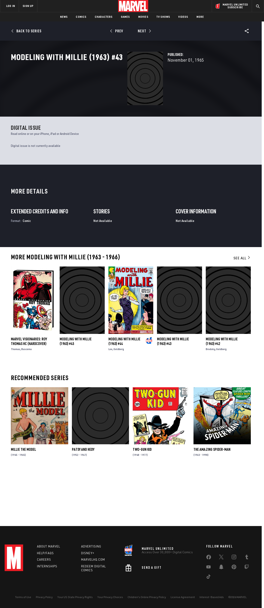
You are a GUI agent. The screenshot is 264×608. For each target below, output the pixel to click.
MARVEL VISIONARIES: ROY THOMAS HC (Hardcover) (29, 393)
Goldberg (119, 401)
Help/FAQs (45, 553)
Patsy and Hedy (83, 501)
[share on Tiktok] (208, 577)
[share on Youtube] (208, 568)
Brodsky (210, 401)
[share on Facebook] (208, 558)
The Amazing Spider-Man (211, 501)
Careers (44, 559)
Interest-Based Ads (212, 597)
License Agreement (183, 597)
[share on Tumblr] (246, 558)
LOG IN (10, 6)
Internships (47, 566)
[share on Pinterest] (234, 568)
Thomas (15, 401)
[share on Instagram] (234, 558)
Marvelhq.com (93, 559)
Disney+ (87, 553)
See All (242, 310)
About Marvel (48, 546)
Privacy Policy (44, 597)
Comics (81, 16)
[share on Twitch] (246, 568)
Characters (104, 16)
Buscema (26, 401)
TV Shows (163, 16)
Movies (143, 16)
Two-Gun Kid (142, 501)
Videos (183, 16)
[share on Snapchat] (221, 568)
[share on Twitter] (221, 558)
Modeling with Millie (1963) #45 (76, 393)
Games (125, 16)
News (64, 16)
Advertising (91, 546)
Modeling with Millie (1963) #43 (173, 393)
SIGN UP (28, 6)
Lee (110, 401)
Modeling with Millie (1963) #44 (124, 393)
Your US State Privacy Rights (75, 597)
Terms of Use (23, 597)
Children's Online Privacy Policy (147, 597)
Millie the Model (23, 501)
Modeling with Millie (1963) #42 (222, 393)
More (200, 16)
